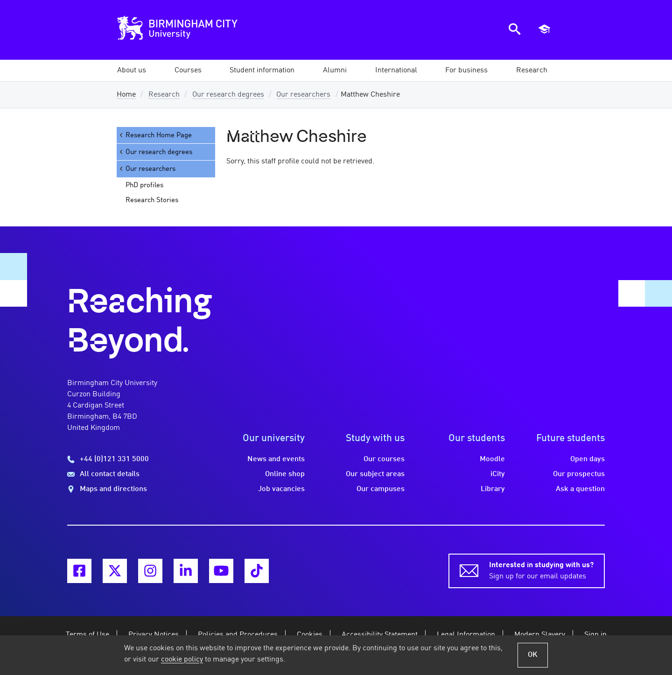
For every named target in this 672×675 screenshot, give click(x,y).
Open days (587, 459)
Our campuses (381, 489)
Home (126, 94)
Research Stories (152, 200)
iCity (497, 474)
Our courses (384, 459)
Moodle (492, 459)
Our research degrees (228, 94)
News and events (276, 459)
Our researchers (303, 94)
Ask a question (580, 489)
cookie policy (182, 659)
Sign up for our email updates (541, 570)
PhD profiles (144, 185)
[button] (131, 70)
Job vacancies (281, 489)
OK (533, 655)
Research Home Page (155, 135)
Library (493, 489)
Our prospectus (579, 474)
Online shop (285, 474)
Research (164, 94)
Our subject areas (375, 474)
